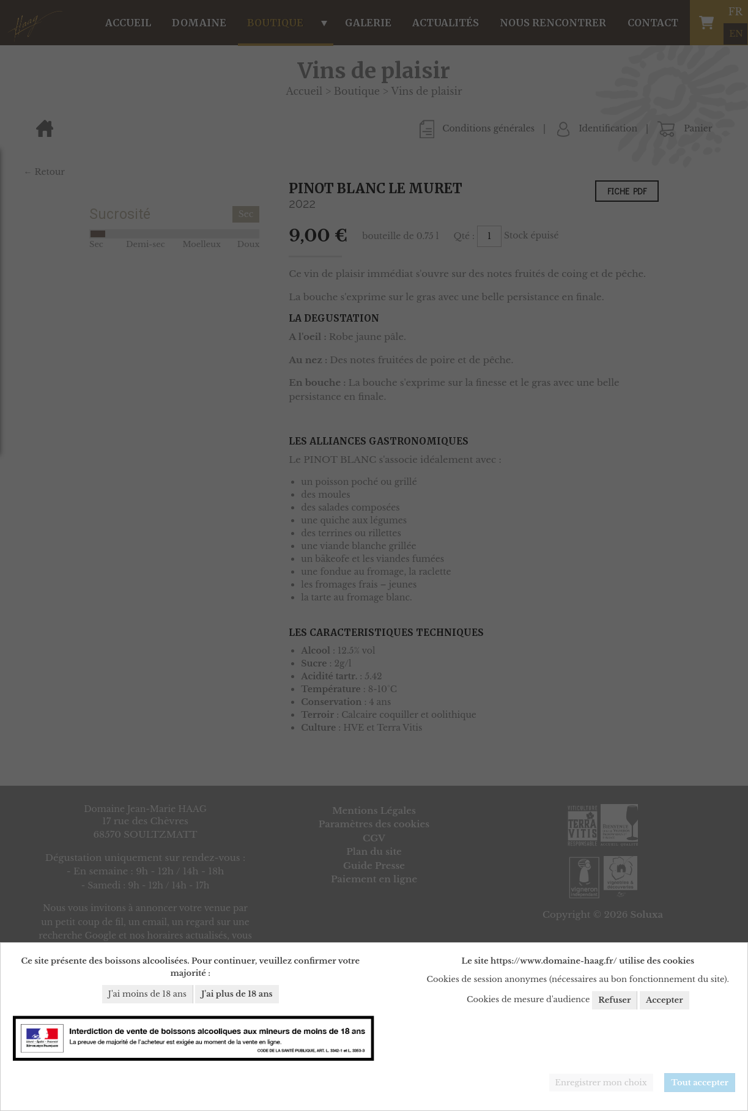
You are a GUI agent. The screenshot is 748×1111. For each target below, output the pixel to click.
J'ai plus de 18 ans (236, 994)
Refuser (614, 1000)
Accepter (664, 1000)
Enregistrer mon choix (601, 1082)
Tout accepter (699, 1082)
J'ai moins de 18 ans (147, 994)
